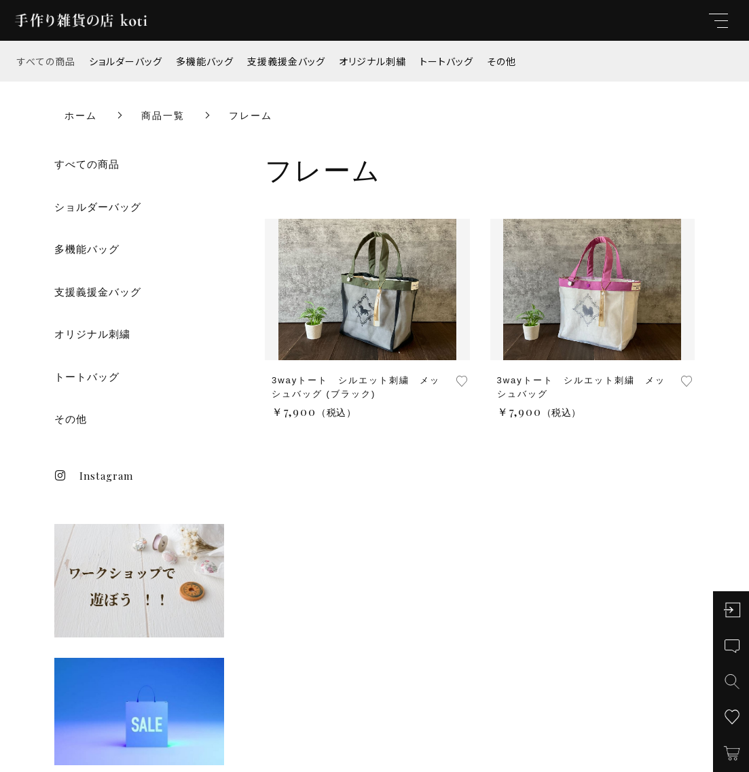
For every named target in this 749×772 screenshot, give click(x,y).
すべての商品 (46, 61)
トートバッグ (446, 61)
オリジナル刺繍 (372, 61)
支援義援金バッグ (286, 61)
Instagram (93, 475)
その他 (501, 61)
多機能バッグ (205, 61)
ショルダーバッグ (125, 61)
